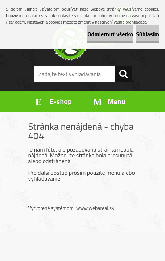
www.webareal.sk (95, 208)
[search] (123, 74)
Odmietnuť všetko (110, 34)
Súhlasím (147, 34)
